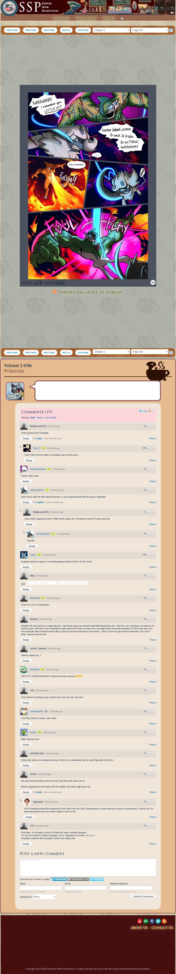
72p (42, 669)
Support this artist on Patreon (87, 291)
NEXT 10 (66, 30)
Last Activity (50, 417)
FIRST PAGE (12, 30)
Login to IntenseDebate (59, 879)
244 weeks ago (53, 426)
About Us (139, 928)
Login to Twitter (97, 879)
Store (108, 19)
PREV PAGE (30, 30)
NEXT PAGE (49, 30)
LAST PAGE (83, 30)
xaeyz (33, 554)
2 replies (39, 502)
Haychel (17, 371)
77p (48, 469)
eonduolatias (36, 711)
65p (42, 598)
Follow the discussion (151, 410)
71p (46, 490)
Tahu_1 (36, 448)
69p (39, 732)
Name (23, 883)
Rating (40, 417)
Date (32, 417)
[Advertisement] (88, 60)
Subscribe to (38, 897)
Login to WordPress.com (78, 879)
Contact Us (162, 928)
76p (39, 555)
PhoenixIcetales (38, 469)
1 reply (39, 438)
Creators (86, 19)
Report (153, 438)
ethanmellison (37, 490)
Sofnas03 (34, 669)
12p (45, 711)
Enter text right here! (88, 867)
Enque (33, 732)
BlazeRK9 (35, 598)
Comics (61, 19)
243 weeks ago (56, 512)
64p (43, 448)
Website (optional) (119, 883)
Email (67, 883)
